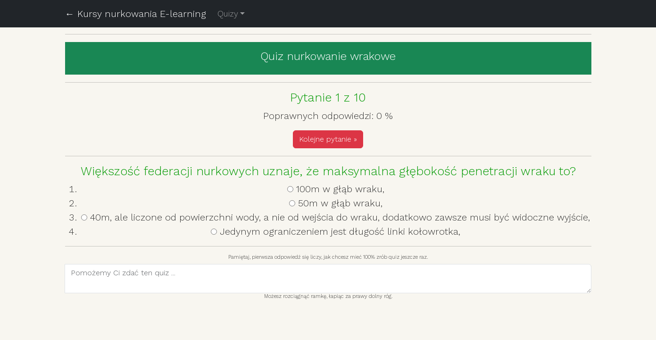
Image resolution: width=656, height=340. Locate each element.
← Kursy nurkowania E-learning (135, 13)
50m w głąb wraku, (340, 203)
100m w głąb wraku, (340, 189)
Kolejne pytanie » (328, 139)
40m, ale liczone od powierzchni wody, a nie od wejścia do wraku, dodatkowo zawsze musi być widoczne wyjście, (340, 217)
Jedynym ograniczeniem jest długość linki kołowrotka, (340, 231)
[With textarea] (328, 278)
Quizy (227, 13)
